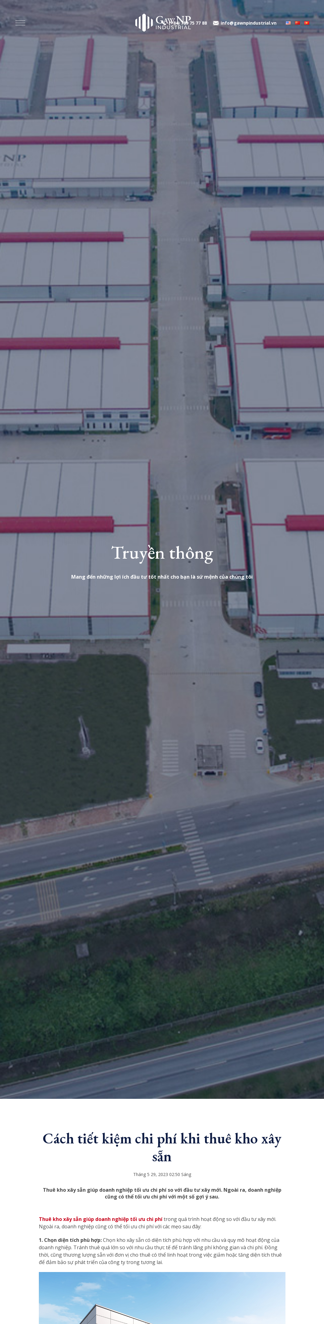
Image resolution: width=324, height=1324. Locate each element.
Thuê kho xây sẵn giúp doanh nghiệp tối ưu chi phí (100, 1219)
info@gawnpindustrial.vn (249, 23)
